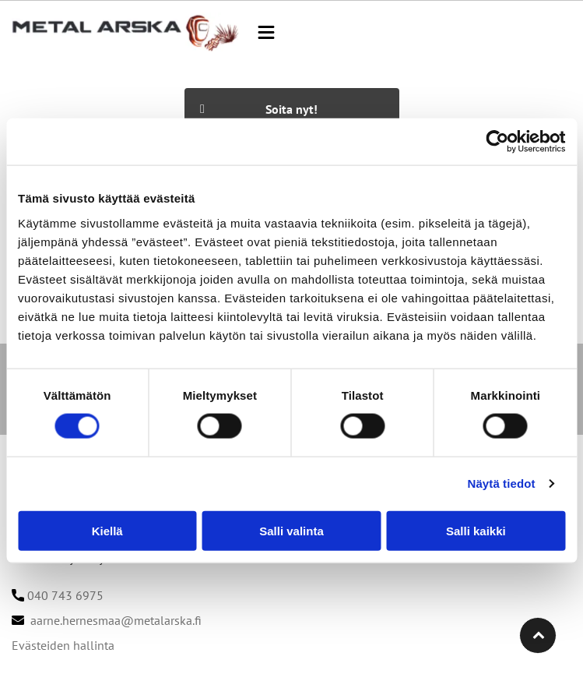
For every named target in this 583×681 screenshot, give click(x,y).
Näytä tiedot (502, 483)
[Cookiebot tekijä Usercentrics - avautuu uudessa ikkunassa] (497, 141)
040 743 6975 (65, 595)
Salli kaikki (476, 531)
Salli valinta (291, 531)
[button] (266, 32)
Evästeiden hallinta (63, 645)
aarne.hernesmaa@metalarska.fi (116, 620)
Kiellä (107, 531)
